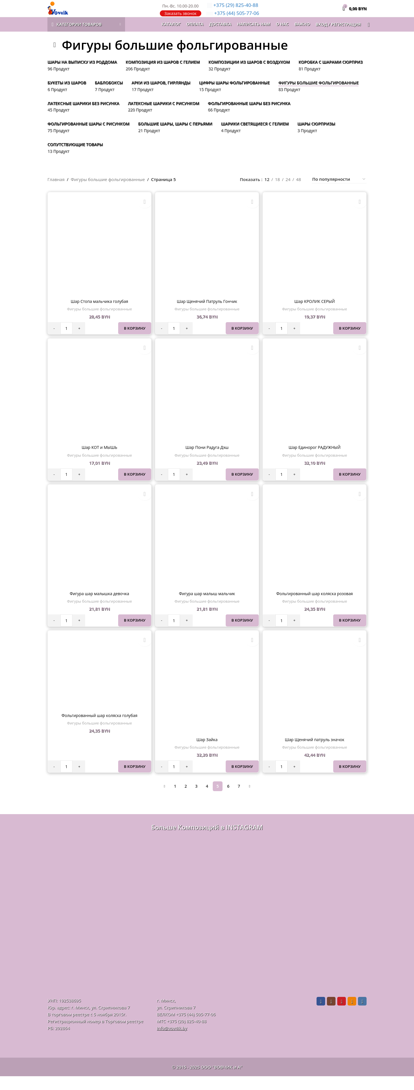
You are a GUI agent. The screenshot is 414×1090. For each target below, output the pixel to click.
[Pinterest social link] (341, 1015)
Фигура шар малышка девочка (98, 606)
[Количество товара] (66, 340)
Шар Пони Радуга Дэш (207, 459)
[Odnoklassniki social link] (352, 1015)
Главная (55, 192)
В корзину (133, 339)
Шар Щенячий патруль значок (315, 753)
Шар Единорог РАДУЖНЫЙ (315, 459)
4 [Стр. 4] (207, 800)
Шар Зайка (206, 753)
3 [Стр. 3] (196, 800)
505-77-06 (232, 19)
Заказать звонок (180, 20)
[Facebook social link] (321, 1015)
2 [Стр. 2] (186, 800)
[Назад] (54, 58)
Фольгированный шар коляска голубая (98, 729)
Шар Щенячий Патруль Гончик (207, 313)
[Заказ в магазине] (339, 192)
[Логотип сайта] (67, 14)
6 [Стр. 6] (228, 800)
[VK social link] (362, 1015)
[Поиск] (366, 37)
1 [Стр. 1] (175, 800)
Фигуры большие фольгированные (108, 192)
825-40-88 (232, 11)
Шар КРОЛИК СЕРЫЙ (315, 313)
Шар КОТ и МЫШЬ (98, 459)
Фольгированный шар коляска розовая (315, 606)
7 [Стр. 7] (239, 800)
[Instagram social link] (331, 1015)
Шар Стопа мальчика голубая (99, 313)
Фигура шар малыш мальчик (207, 606)
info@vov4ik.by (172, 1042)
